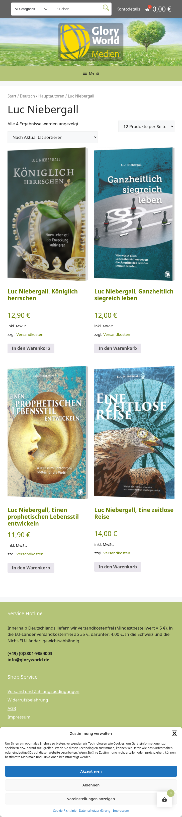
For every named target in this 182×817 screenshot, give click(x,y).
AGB (12, 708)
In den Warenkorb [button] (31, 348)
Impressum (121, 810)
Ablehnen (91, 784)
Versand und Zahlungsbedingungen (43, 691)
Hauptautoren (51, 96)
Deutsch (27, 96)
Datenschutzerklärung (94, 810)
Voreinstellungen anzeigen (91, 798)
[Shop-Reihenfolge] (53, 137)
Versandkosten (30, 334)
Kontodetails (128, 9)
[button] (174, 733)
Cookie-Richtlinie (64, 810)
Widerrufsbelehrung (28, 700)
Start (12, 96)
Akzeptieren (91, 771)
